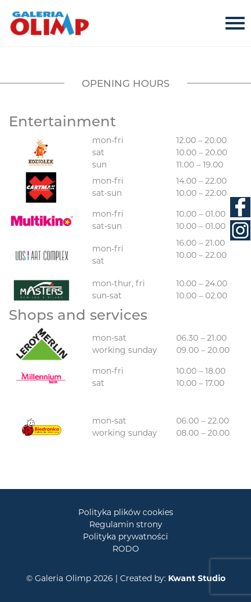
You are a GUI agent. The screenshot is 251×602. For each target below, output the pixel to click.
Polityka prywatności (125, 536)
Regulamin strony (125, 524)
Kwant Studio (196, 578)
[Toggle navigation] (238, 23)
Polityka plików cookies (125, 512)
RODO (125, 548)
